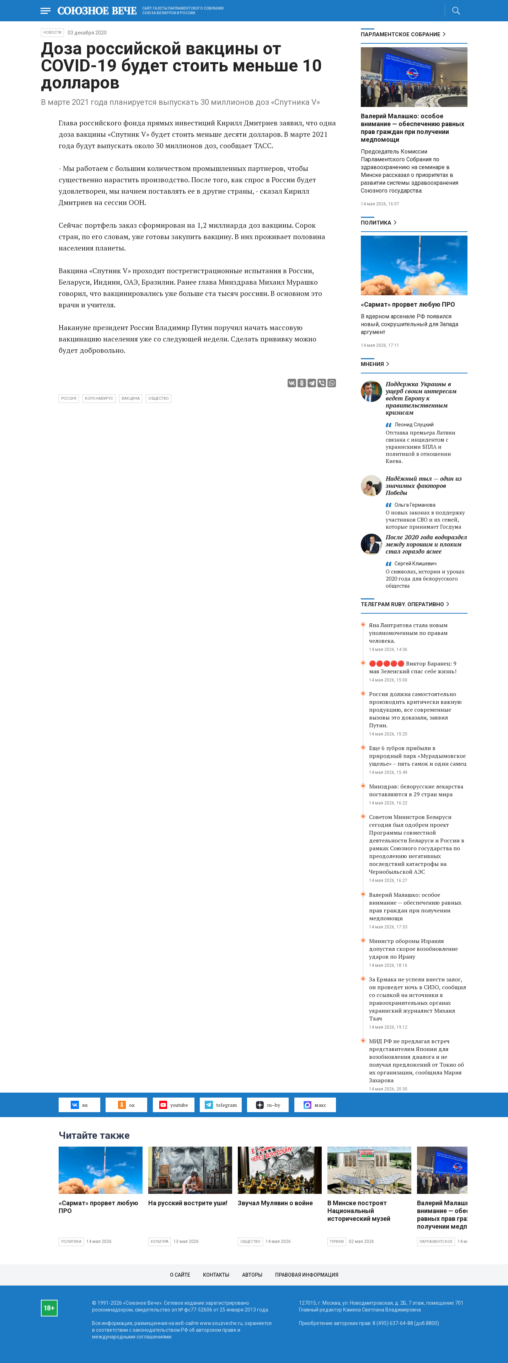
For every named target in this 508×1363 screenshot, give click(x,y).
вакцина (131, 398)
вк (79, 1105)
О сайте (180, 1275)
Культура (160, 1242)
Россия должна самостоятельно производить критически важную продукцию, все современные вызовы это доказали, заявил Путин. (415, 709)
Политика (376, 223)
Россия (68, 398)
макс (315, 1105)
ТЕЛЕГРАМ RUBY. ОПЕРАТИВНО (402, 604)
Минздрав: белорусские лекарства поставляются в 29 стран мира (416, 790)
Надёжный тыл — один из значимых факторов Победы (424, 485)
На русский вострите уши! (188, 1203)
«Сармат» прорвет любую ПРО (408, 304)
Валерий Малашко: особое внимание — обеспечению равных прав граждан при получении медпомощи (412, 127)
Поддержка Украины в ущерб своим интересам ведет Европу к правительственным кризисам (421, 398)
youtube (173, 1105)
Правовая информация (306, 1275)
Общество (250, 1242)
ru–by (268, 1105)
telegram (220, 1105)
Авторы (252, 1275)
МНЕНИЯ (372, 364)
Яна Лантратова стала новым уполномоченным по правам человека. (408, 633)
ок (126, 1105)
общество (158, 398)
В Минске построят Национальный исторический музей (358, 1210)
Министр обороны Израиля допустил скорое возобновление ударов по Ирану (413, 948)
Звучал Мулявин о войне (275, 1203)
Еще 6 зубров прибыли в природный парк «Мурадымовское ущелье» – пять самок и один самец (417, 755)
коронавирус (99, 398)
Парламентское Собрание (400, 34)
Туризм (337, 1242)
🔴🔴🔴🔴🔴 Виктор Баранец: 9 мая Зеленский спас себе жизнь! (412, 667)
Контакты (216, 1275)
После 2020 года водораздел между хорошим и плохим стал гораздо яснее (426, 544)
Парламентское (436, 1242)
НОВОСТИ (52, 32)
